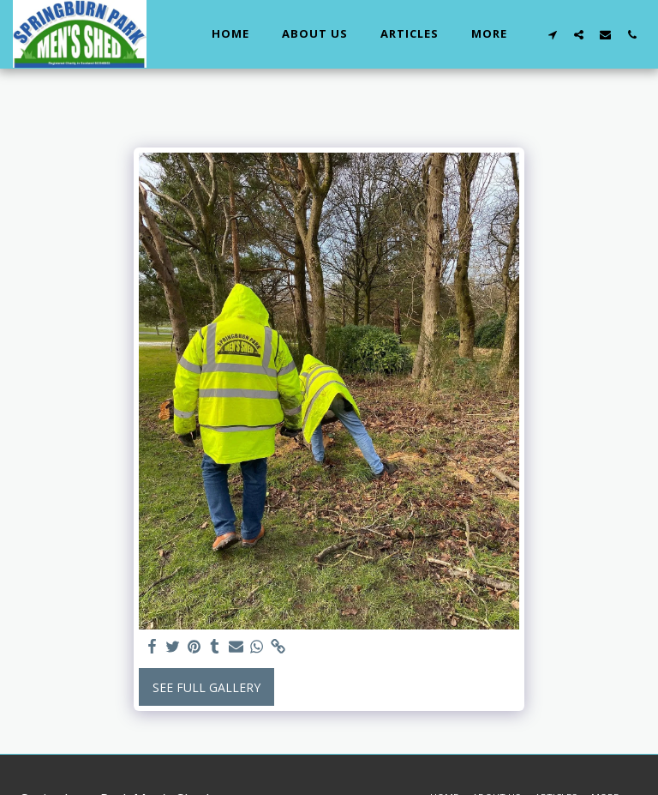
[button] (552, 34)
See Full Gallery (206, 687)
